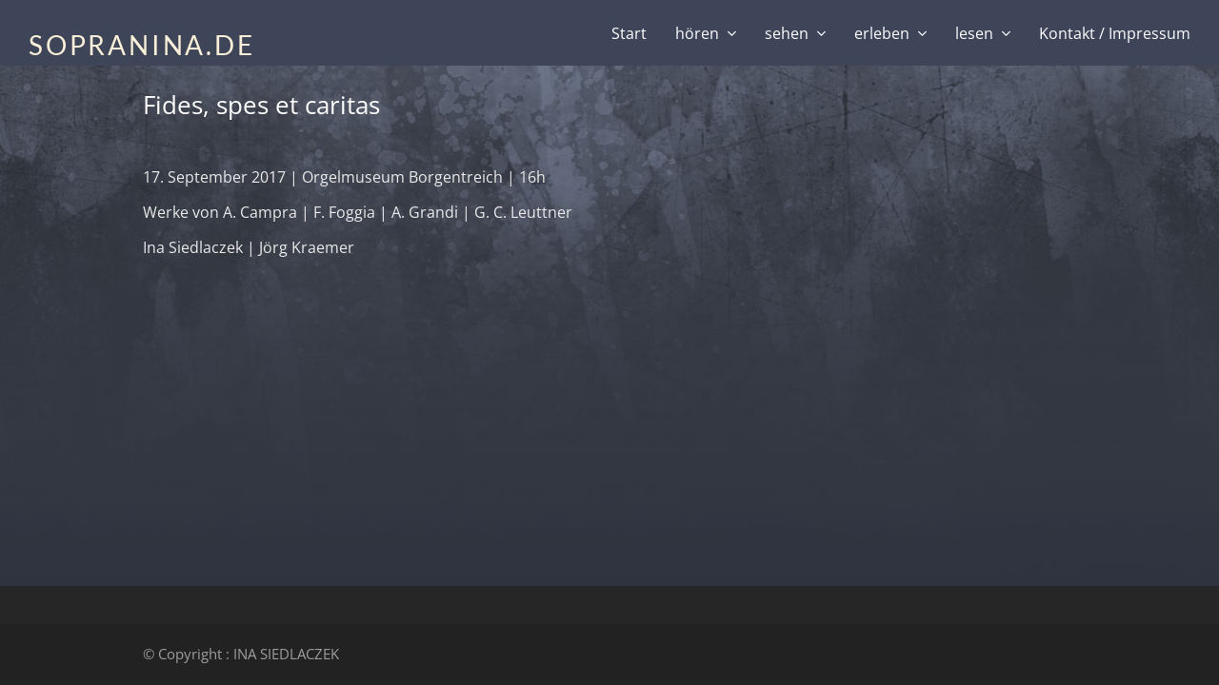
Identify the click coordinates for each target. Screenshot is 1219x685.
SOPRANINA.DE (142, 45)
